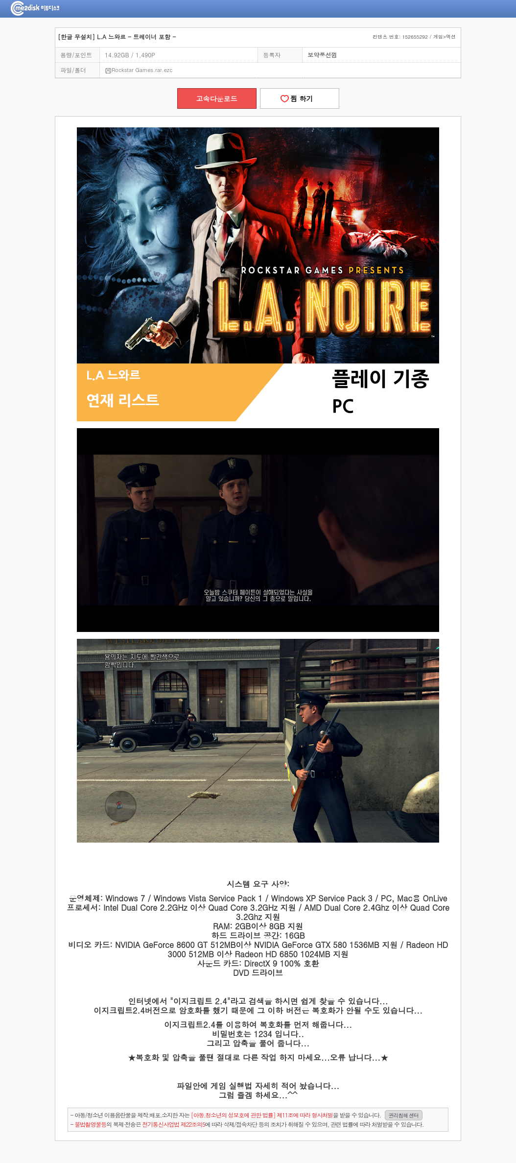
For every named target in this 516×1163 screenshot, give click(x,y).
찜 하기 (299, 98)
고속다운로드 (216, 98)
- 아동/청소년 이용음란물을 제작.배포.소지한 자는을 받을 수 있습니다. (246, 1115)
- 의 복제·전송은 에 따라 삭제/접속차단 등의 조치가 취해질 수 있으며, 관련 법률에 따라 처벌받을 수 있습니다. (246, 1124)
